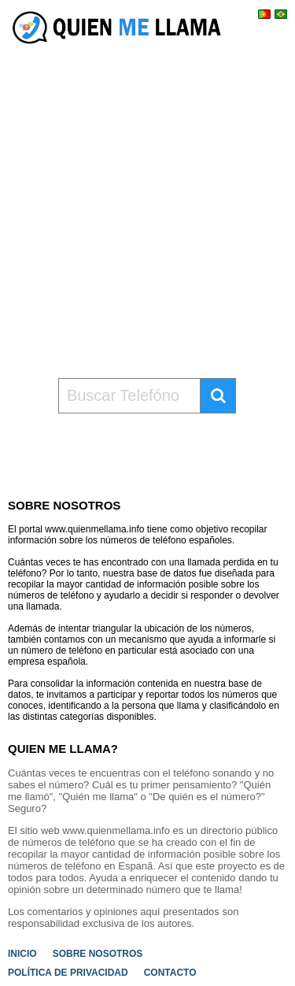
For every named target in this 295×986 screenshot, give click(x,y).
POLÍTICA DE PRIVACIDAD (68, 972)
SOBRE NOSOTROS (98, 953)
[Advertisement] (147, 199)
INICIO (22, 953)
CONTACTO (170, 972)
